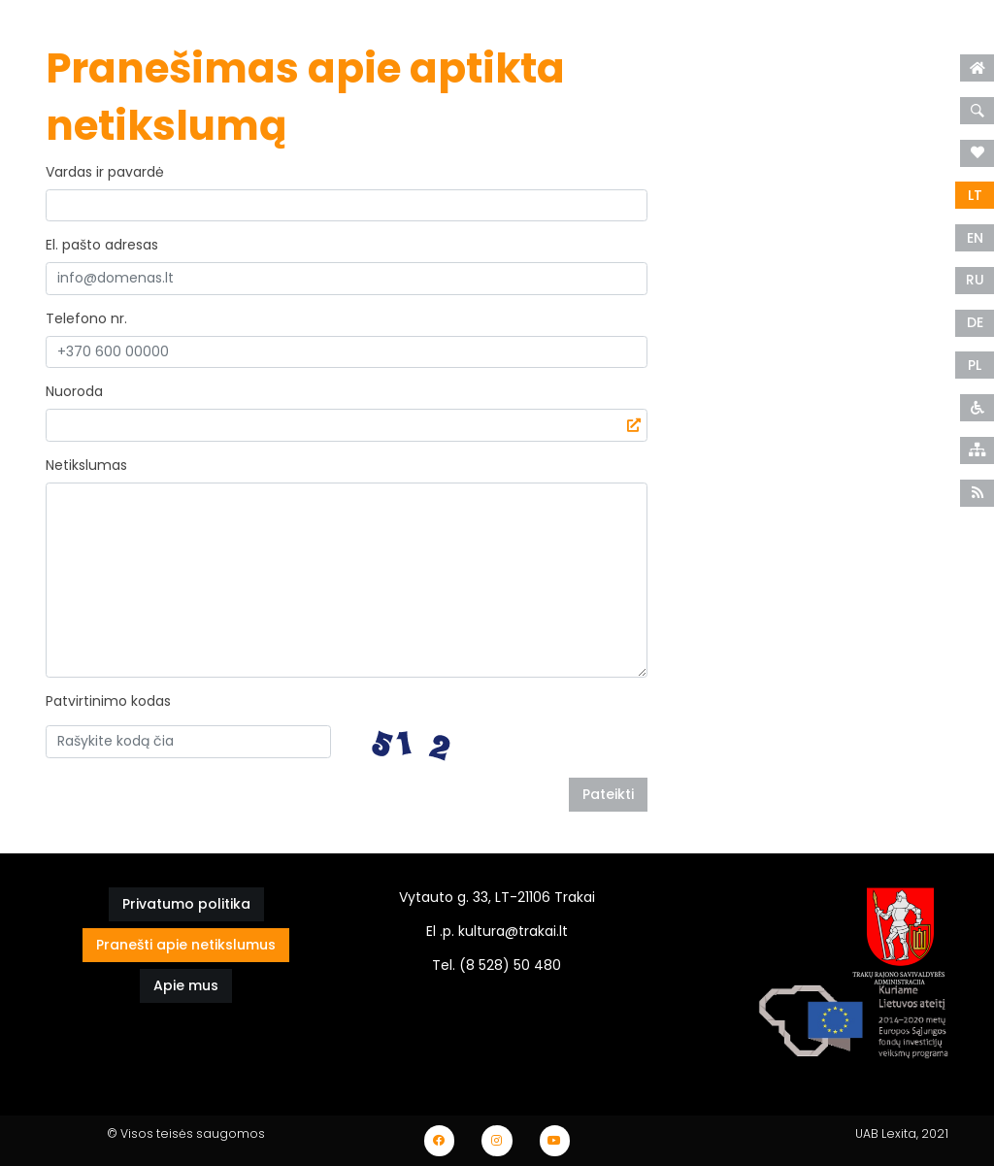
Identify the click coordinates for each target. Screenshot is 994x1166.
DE (975, 322)
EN (975, 238)
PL (974, 365)
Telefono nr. (86, 318)
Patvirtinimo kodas (108, 701)
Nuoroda (74, 391)
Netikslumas (86, 465)
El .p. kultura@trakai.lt (497, 931)
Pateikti (608, 794)
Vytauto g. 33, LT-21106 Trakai (497, 897)
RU (975, 279)
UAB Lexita (885, 1133)
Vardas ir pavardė (105, 172)
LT (975, 195)
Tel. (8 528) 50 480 (496, 965)
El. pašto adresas (102, 244)
